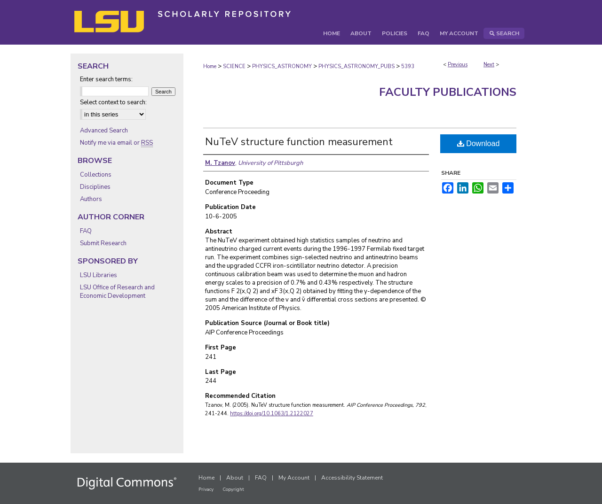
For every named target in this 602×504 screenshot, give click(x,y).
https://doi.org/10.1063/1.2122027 (271, 413)
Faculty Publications (447, 92)
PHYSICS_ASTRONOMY (282, 66)
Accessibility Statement (352, 477)
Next (488, 64)
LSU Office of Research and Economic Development (117, 291)
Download (478, 143)
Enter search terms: (106, 79)
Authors (91, 199)
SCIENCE (234, 66)
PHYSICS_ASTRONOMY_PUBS (356, 66)
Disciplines (95, 187)
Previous (457, 64)
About (234, 477)
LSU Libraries (98, 275)
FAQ (86, 231)
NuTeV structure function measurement (299, 142)
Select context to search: (113, 102)
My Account (293, 477)
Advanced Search (104, 130)
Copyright (233, 489)
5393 (407, 66)
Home (209, 66)
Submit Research (103, 243)
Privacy (206, 489)
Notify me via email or (116, 143)
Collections (95, 175)
